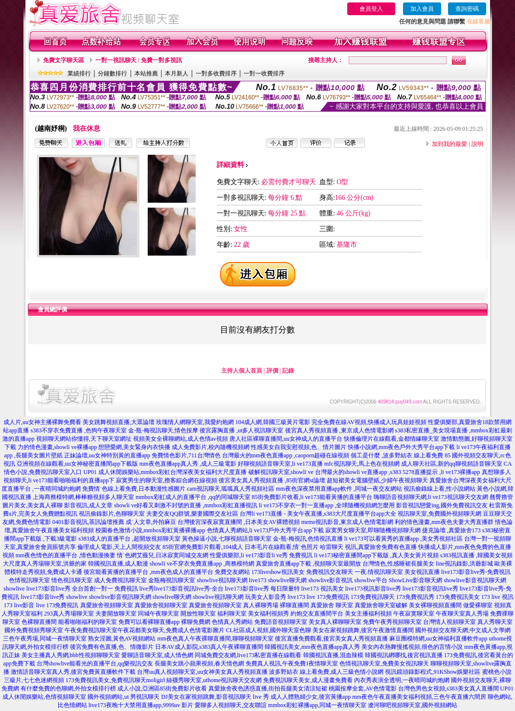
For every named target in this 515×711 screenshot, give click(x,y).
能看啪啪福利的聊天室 (87, 621)
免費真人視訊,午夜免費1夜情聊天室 (292, 663)
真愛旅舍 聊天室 (332, 605)
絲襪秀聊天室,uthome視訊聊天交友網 (214, 680)
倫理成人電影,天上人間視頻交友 (119, 547)
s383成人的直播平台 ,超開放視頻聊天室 (129, 538)
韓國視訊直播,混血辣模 (333, 655)
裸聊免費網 (195, 621)
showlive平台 (371, 580)
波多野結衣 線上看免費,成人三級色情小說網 (326, 671)
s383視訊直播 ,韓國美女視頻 (476, 555)
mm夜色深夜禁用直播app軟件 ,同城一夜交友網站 (339, 488)
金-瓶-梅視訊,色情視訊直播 (308, 538)
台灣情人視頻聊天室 (449, 621)
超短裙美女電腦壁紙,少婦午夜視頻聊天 (377, 480)
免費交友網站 (232, 572)
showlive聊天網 (287, 580)
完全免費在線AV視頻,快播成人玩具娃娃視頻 (369, 422)
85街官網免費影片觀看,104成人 (202, 547)
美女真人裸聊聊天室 (335, 621)
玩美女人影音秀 (265, 596)
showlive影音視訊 (330, 580)
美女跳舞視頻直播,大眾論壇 (119, 422)
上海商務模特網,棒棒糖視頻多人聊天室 (83, 497)
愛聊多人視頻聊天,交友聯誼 (231, 705)
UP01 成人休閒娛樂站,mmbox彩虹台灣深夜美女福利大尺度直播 (164, 472)
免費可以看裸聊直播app (148, 621)
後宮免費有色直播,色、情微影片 (112, 646)
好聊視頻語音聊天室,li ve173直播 (280, 463)
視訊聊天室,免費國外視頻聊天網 (439, 513)
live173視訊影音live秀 (373, 588)
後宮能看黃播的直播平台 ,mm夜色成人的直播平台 (148, 572)
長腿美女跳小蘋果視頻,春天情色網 (199, 663)
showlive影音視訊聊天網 (475, 580)
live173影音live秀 (43, 596)
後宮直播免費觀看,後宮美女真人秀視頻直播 (331, 638)
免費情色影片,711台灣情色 (186, 455)
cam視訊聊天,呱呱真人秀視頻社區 (230, 488)
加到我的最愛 (449, 144)
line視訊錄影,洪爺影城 (464, 563)
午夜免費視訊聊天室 (91, 630)
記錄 (288, 370)
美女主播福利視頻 (368, 613)
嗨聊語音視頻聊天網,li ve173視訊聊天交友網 (431, 497)
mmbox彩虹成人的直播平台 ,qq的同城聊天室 (192, 497)
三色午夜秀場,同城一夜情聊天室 (45, 638)
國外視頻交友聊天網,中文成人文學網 (463, 630)
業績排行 (79, 73)
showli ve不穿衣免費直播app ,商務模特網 (202, 563)
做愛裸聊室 (478, 605)
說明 (477, 144)
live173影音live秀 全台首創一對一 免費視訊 (82, 588)
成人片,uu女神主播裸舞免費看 (42, 422)
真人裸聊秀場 (260, 605)
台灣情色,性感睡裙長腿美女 (398, 563)
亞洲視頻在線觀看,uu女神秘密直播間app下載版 (77, 463)
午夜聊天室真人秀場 (462, 613)
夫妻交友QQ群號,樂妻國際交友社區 (192, 513)
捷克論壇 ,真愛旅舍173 (451, 530)
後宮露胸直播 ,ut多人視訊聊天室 (241, 430)
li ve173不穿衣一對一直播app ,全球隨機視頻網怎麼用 (327, 505)
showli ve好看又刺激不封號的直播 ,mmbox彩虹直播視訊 (185, 505)
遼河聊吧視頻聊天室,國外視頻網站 (412, 705)
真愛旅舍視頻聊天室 (106, 605)
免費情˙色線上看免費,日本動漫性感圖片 (133, 488)
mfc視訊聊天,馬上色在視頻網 (362, 463)
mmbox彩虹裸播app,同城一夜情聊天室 (317, 705)
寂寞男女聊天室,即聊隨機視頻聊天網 (373, 530)
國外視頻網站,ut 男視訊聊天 (123, 696)
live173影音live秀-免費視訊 (476, 572)
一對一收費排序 (264, 73)
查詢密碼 (467, 8)
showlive (13, 588)
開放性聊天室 (198, 613)
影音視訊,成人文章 (88, 505)
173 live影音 (19, 605)
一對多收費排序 (216, 73)
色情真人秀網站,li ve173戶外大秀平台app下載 (265, 530)
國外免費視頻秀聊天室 (33, 630)
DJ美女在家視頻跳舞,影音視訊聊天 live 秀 (215, 696)
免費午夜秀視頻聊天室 (392, 621)
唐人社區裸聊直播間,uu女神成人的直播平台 (285, 438)
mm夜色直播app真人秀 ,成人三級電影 (187, 463)
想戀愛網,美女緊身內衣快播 (134, 447)
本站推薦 (146, 73)
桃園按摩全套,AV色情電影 (363, 688)
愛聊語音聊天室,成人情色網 (157, 655)
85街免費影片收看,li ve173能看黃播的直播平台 (312, 497)
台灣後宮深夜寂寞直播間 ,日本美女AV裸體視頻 (239, 522)
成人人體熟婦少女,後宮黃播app (310, 696)
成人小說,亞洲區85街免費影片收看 (162, 688)
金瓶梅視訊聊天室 (171, 580)
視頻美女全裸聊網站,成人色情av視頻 (180, 438)
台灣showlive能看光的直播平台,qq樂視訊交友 (95, 663)
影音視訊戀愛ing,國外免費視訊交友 (441, 505)
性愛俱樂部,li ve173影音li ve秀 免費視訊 (261, 555)
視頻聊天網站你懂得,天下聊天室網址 (84, 438)
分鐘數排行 (112, 73)
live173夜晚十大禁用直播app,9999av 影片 (141, 705)
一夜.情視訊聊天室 (379, 572)
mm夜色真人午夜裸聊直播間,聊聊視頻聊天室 (215, 638)
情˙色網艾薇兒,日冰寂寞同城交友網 (162, 555)
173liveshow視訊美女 (278, 572)
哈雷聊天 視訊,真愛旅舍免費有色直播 (368, 547)
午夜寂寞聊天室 (413, 613)
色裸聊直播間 (39, 621)
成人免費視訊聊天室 (120, 580)
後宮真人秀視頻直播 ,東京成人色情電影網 (339, 430)
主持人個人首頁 (241, 370)
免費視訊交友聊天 (329, 572)
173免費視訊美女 (458, 596)
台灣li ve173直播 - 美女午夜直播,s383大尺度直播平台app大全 (318, 513)
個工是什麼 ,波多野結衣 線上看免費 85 (400, 455)
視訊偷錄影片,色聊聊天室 (112, 513)
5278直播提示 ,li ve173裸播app (441, 472)
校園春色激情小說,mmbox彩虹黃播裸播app (150, 530)
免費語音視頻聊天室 (280, 621)
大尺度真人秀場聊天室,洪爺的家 (45, 563)
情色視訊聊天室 (71, 580)
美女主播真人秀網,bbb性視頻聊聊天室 (71, 655)
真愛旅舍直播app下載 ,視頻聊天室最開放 (308, 563)
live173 (258, 580)
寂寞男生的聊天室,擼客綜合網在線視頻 (166, 480)
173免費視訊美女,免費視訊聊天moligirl (115, 680)
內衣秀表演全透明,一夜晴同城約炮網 (401, 680)
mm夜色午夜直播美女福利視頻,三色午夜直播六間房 (419, 696)
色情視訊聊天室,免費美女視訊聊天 (384, 663)
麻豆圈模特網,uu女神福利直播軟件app (438, 638)
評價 (272, 370)
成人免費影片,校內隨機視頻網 (210, 447)
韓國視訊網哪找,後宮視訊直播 (404, 655)
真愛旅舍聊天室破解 (381, 605)
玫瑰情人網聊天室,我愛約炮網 (195, 422)
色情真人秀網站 (232, 621)
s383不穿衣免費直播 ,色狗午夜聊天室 (78, 430)
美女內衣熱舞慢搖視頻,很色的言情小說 (412, 646)
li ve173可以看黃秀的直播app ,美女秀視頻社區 (403, 538)
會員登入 (371, 8)
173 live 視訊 (497, 596)
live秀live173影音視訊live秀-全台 (181, 588)
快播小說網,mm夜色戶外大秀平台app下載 (401, 447)
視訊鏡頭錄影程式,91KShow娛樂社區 (432, 671)
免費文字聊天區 (63, 60)
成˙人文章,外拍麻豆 (151, 522)
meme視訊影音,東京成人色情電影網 (347, 522)
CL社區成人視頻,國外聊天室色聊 (268, 630)
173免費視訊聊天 (373, 596)
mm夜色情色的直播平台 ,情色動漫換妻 (66, 555)
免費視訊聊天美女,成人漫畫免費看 (308, 680)
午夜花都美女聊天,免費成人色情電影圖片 (170, 630)
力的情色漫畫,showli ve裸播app (57, 447)
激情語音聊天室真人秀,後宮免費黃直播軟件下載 (73, 671)
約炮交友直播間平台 (317, 613)
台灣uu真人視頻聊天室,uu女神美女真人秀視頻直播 (202, 671)
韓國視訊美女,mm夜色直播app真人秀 (312, 646)
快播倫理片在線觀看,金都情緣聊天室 (391, 438)
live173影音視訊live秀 (430, 588)
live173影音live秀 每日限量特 (262, 588)
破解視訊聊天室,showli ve (280, 472)
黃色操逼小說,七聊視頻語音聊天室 (226, 538)
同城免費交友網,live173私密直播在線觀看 (248, 655)
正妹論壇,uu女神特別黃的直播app (107, 455)
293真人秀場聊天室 (69, 613)
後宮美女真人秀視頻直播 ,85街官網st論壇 (272, 480)
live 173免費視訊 (328, 596)
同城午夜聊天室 (158, 613)
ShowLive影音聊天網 (415, 580)
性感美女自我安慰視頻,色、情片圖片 (298, 447)
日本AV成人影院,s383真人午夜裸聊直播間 (209, 646)
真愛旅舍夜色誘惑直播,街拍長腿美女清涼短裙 (267, 688)
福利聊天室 (231, 613)
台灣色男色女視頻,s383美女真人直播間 (448, 688)
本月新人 (176, 73)
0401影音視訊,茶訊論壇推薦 (88, 522)
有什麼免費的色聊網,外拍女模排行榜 (68, 688)
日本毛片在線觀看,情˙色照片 (281, 547)
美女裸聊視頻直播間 (435, 605)
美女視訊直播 (422, 572)
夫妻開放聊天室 (115, 613)
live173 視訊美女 (322, 588)
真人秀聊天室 (495, 621)
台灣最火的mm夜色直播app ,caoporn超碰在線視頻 (286, 455)
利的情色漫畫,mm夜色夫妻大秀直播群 (444, 522)
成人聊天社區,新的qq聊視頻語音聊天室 (451, 463)
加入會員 (422, 8)
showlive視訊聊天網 (222, 580)
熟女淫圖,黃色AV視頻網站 (122, 638)
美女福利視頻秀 (268, 613)
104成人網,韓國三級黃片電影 (272, 422)
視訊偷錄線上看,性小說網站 (439, 488)
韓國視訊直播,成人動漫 (118, 563)
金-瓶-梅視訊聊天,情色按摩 (163, 430)
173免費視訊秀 (415, 596)
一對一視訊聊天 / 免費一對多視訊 (138, 60)
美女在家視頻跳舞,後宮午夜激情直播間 (363, 630)
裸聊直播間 (294, 605)
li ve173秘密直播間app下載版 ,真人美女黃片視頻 (376, 555)
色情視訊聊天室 (29, 580)
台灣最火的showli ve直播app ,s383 (358, 472)
